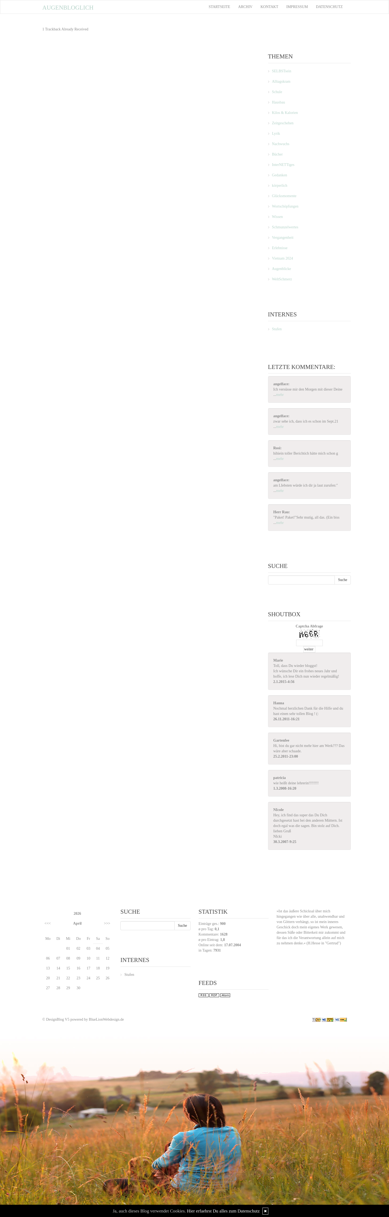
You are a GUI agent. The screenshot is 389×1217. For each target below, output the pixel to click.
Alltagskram (281, 81)
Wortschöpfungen (285, 206)
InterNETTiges (283, 165)
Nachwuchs (280, 144)
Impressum (297, 7)
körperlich (280, 186)
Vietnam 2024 (282, 258)
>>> (107, 923)
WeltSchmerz (282, 279)
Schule (277, 92)
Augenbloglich (68, 7)
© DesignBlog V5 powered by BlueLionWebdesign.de (83, 1019)
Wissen (277, 217)
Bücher (277, 154)
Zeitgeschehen (283, 123)
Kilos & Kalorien (285, 113)
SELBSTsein (281, 71)
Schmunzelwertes (285, 227)
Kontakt (269, 7)
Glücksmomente (284, 196)
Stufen (277, 329)
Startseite (219, 7)
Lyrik (276, 134)
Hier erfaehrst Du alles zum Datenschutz (223, 1211)
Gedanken (279, 175)
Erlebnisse (280, 248)
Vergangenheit (283, 238)
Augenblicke (281, 269)
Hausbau (278, 102)
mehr (280, 395)
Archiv (245, 7)
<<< (48, 923)
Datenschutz (329, 7)
